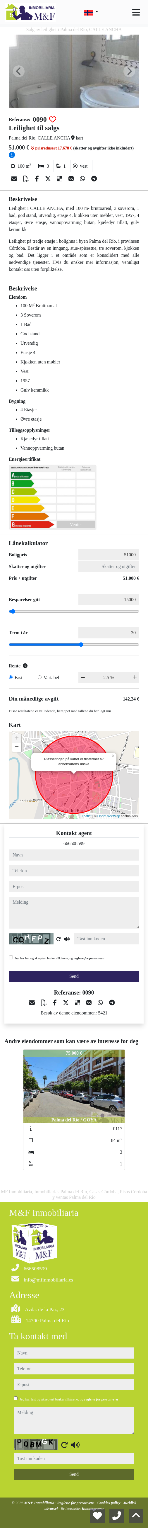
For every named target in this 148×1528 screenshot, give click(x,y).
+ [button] (17, 738)
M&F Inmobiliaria (39, 1502)
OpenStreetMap (108, 816)
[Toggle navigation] (136, 12)
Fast (19, 677)
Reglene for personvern (76, 1502)
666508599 (74, 843)
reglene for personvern (89, 958)
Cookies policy (109, 1502)
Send (74, 976)
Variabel (51, 677)
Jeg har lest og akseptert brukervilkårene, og (59, 958)
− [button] (17, 747)
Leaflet (87, 816)
